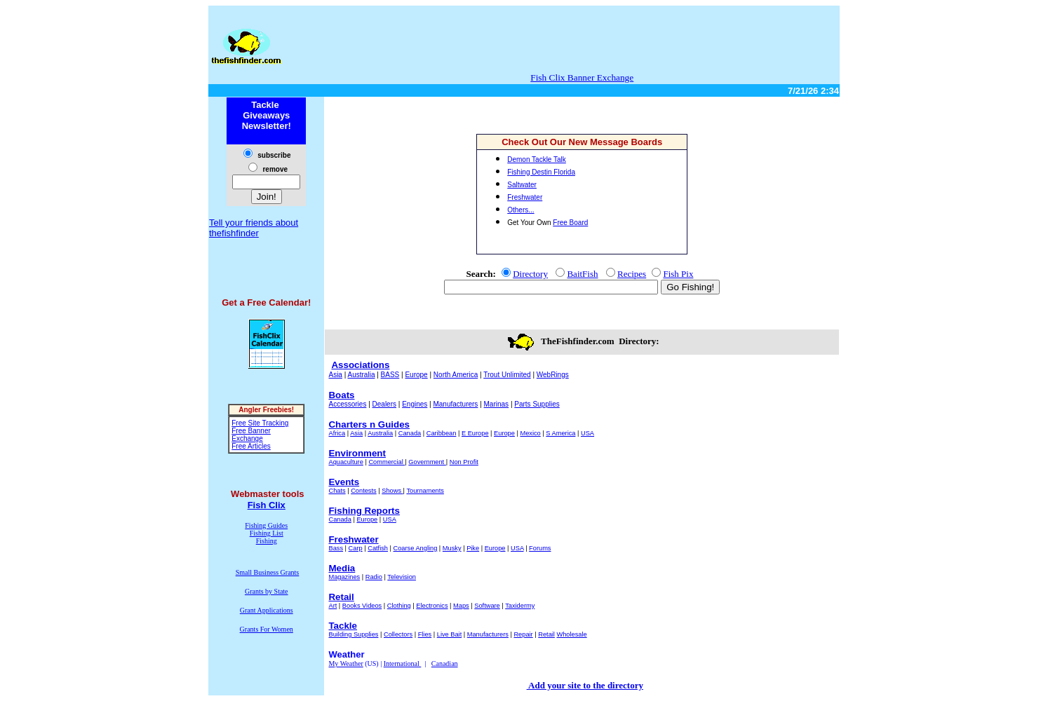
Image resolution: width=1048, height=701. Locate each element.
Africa (336, 433)
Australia (361, 375)
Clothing (399, 605)
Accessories (347, 404)
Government (426, 461)
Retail (341, 597)
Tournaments (424, 490)
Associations (360, 365)
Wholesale (571, 634)
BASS (390, 375)
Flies (425, 634)
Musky (452, 548)
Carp (356, 548)
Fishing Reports (363, 510)
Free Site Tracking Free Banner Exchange (259, 430)
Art (332, 605)
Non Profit (464, 461)
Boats (341, 395)
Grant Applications (266, 610)
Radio (373, 576)
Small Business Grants (268, 572)
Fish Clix (266, 505)
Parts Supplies (536, 404)
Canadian (444, 663)
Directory (530, 273)
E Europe (475, 433)
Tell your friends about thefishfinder (253, 227)
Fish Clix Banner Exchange (581, 77)
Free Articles (251, 446)
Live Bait (449, 634)
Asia (335, 375)
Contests (364, 490)
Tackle (342, 625)
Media (341, 568)
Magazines (344, 576)
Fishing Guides (266, 525)
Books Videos (362, 605)
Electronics (432, 605)
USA (587, 433)
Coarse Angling (416, 548)
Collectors (398, 634)
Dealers (384, 404)
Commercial (386, 461)
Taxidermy (520, 605)
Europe (416, 375)
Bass (335, 548)
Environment (356, 453)
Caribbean (441, 433)
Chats (336, 490)
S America (560, 433)
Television (401, 576)
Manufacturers (455, 404)
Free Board (570, 222)
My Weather (345, 663)
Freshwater (353, 539)
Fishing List (266, 533)
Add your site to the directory (585, 685)
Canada (409, 433)
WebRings (553, 375)
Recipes (631, 273)
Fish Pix (678, 273)
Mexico (530, 433)
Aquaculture (345, 461)
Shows (392, 490)
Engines (414, 404)
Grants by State (266, 591)
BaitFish (582, 273)
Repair (522, 634)
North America (456, 375)
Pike (472, 548)
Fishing (266, 541)
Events (343, 482)
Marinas (496, 404)
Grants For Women (266, 629)
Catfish (378, 548)
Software (487, 605)
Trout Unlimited (506, 375)
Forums (540, 548)
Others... (520, 210)
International (403, 663)
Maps (461, 605)
